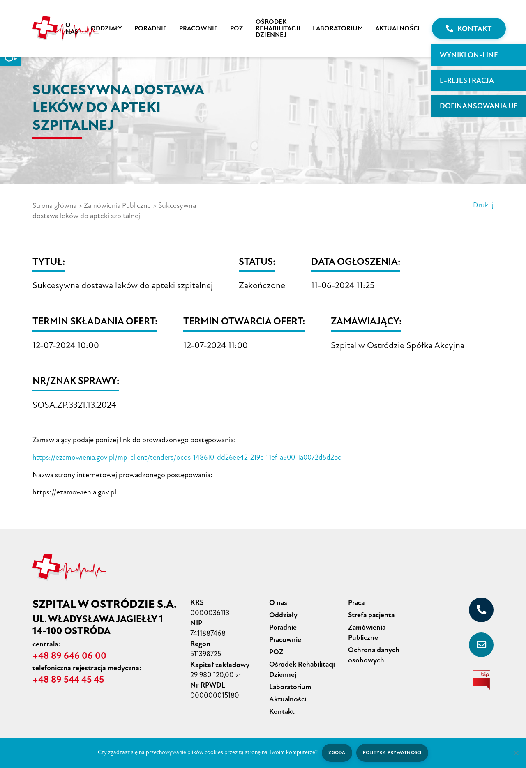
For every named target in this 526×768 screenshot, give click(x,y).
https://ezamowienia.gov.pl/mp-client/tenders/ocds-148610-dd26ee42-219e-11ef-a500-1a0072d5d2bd (190, 456)
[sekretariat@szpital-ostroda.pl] (481, 644)
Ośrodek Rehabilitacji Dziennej (278, 28)
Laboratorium (338, 28)
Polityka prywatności (392, 753)
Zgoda (336, 753)
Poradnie (150, 28)
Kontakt (469, 28)
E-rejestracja (467, 80)
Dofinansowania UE (479, 105)
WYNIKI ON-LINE (469, 55)
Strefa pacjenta (372, 613)
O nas (71, 28)
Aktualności (397, 28)
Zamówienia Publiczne (119, 205)
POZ (236, 28)
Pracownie (198, 28)
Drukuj (483, 205)
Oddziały (106, 28)
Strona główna (55, 205)
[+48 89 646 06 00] (481, 609)
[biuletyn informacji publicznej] (481, 679)
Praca (357, 601)
